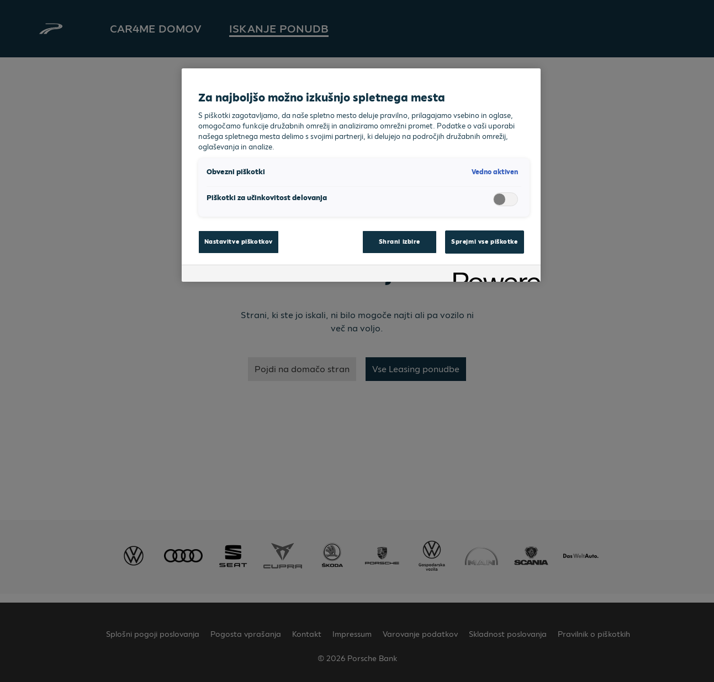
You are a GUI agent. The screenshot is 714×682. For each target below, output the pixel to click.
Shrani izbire (399, 241)
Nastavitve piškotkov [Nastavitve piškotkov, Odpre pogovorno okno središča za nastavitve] (238, 241)
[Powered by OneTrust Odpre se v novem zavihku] (493, 275)
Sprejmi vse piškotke (484, 241)
